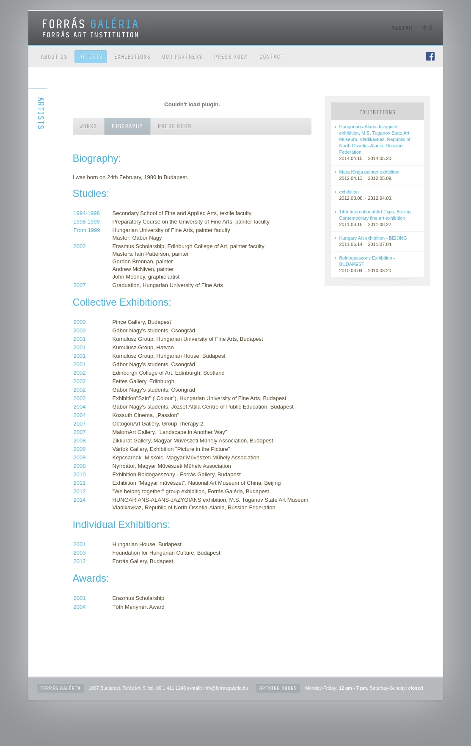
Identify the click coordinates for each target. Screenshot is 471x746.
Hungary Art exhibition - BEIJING (373, 237)
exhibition (349, 191)
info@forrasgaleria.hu (226, 688)
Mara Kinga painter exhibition (369, 171)
